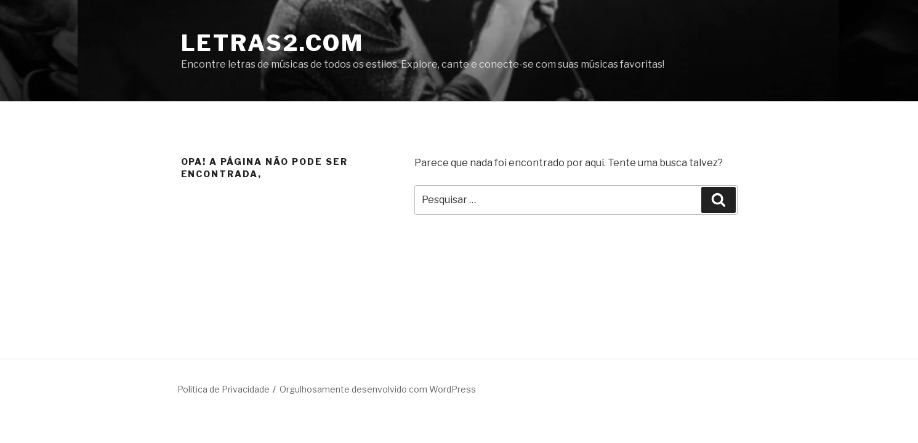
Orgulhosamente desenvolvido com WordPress (378, 389)
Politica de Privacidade (223, 389)
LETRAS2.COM (272, 43)
